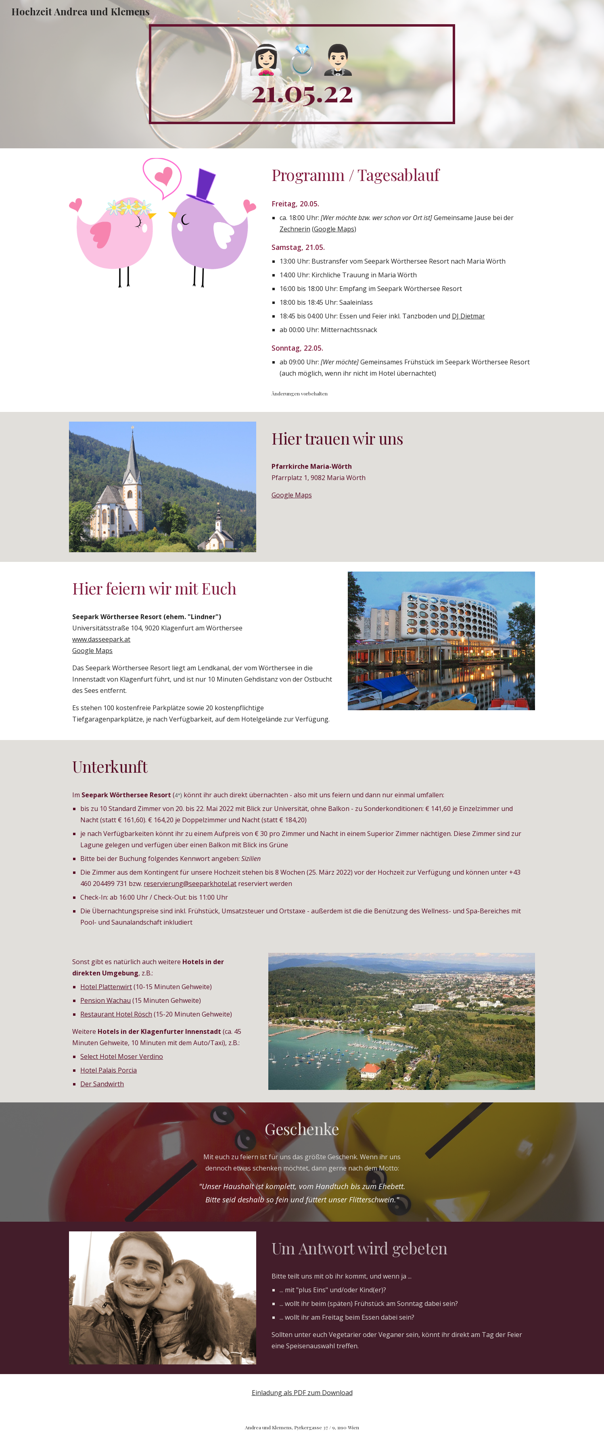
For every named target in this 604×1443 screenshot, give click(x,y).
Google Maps (334, 229)
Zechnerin (295, 229)
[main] (302, 74)
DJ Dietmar (468, 316)
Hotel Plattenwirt (106, 986)
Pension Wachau (105, 1000)
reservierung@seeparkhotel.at (190, 883)
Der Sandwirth (102, 1083)
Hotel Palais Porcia (108, 1070)
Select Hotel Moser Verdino (121, 1056)
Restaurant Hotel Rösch (116, 1014)
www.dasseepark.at (101, 639)
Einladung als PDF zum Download (302, 1392)
